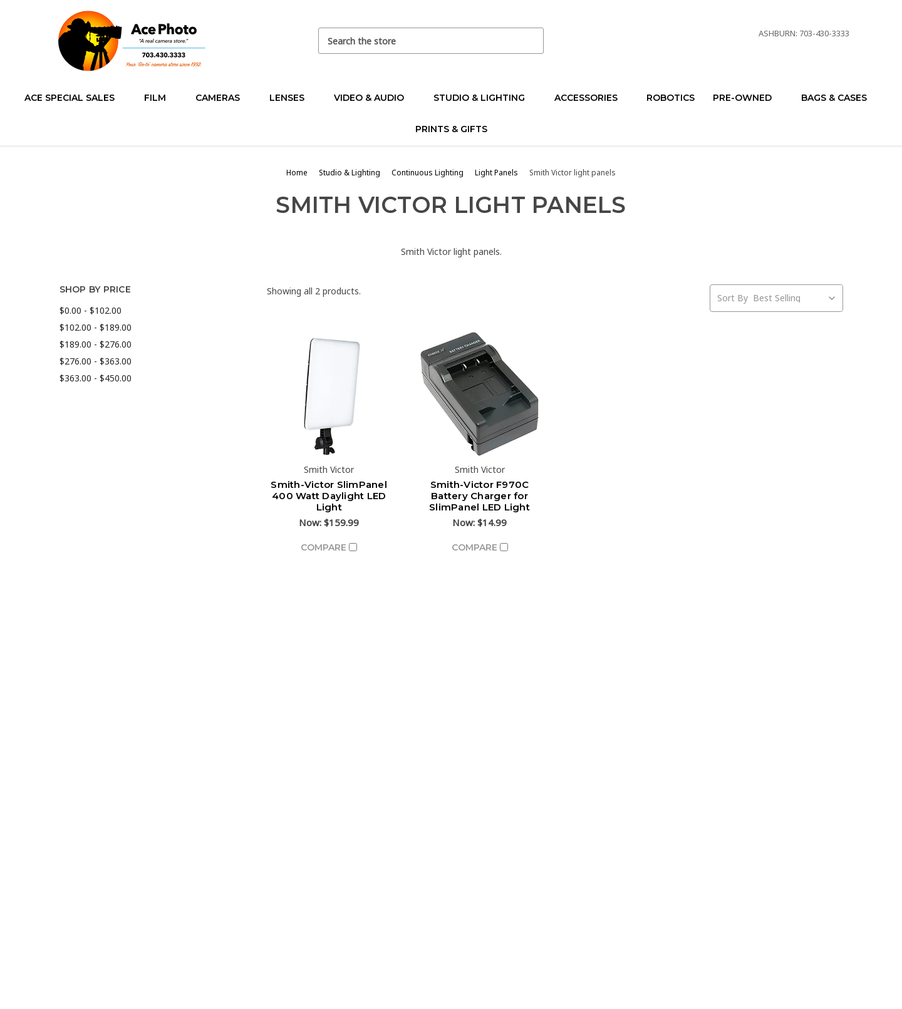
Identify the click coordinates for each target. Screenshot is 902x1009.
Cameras (223, 97)
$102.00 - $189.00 (96, 327)
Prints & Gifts (451, 129)
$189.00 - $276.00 (96, 344)
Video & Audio (374, 97)
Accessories (591, 97)
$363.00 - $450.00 (96, 378)
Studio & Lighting (484, 97)
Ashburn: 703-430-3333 (804, 33)
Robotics (670, 97)
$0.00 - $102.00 (91, 310)
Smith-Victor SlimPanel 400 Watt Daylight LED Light (329, 496)
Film (160, 97)
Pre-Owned (747, 97)
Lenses (292, 97)
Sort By (732, 298)
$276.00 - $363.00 (96, 361)
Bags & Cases (839, 97)
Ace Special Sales (74, 97)
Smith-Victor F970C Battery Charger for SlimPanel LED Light (479, 496)
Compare (329, 547)
